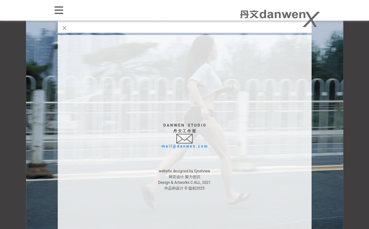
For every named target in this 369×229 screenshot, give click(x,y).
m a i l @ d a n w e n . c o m (184, 146)
